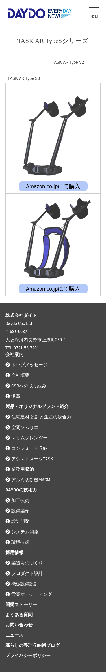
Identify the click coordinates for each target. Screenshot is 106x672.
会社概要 (17, 375)
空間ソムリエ (21, 427)
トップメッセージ (26, 365)
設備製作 (17, 511)
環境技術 (17, 542)
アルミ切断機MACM (27, 480)
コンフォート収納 (26, 448)
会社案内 (14, 354)
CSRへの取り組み (25, 386)
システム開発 (21, 532)
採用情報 (14, 552)
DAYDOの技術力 (21, 490)
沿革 (12, 396)
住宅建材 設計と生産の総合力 (38, 417)
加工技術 (17, 500)
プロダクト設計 (24, 573)
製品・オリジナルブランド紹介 (37, 406)
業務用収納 (19, 469)
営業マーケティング (28, 594)
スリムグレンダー (26, 438)
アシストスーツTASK (29, 459)
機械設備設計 (21, 584)
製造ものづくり (24, 563)
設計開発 (17, 521)
